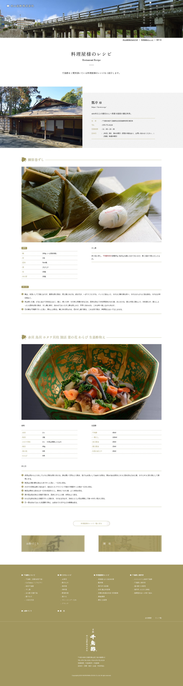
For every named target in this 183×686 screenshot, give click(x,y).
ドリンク (65, 603)
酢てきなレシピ (157, 15)
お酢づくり (137, 12)
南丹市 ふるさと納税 (141, 589)
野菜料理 (65, 593)
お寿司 (64, 579)
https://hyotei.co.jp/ (99, 107)
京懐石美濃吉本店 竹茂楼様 (108, 593)
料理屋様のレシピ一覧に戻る (91, 523)
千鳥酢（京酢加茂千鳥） (35, 579)
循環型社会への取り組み (143, 593)
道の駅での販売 (140, 586)
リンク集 (158, 618)
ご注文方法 (30, 600)
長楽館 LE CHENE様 (106, 579)
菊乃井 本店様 (103, 586)
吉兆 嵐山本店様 (104, 589)
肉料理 (64, 589)
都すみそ (29, 596)
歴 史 (131, 9)
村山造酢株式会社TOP (130, 40)
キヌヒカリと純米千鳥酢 (143, 579)
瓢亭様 (100, 582)
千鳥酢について (163, 15)
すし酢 (28, 589)
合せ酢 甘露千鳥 (32, 593)
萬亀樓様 (101, 596)
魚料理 (64, 586)
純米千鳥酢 (30, 586)
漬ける (64, 596)
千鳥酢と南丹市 (144, 15)
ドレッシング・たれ (69, 600)
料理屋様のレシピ (150, 16)
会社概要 (124, 10)
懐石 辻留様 (102, 600)
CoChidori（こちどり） (34, 582)
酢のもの (65, 582)
